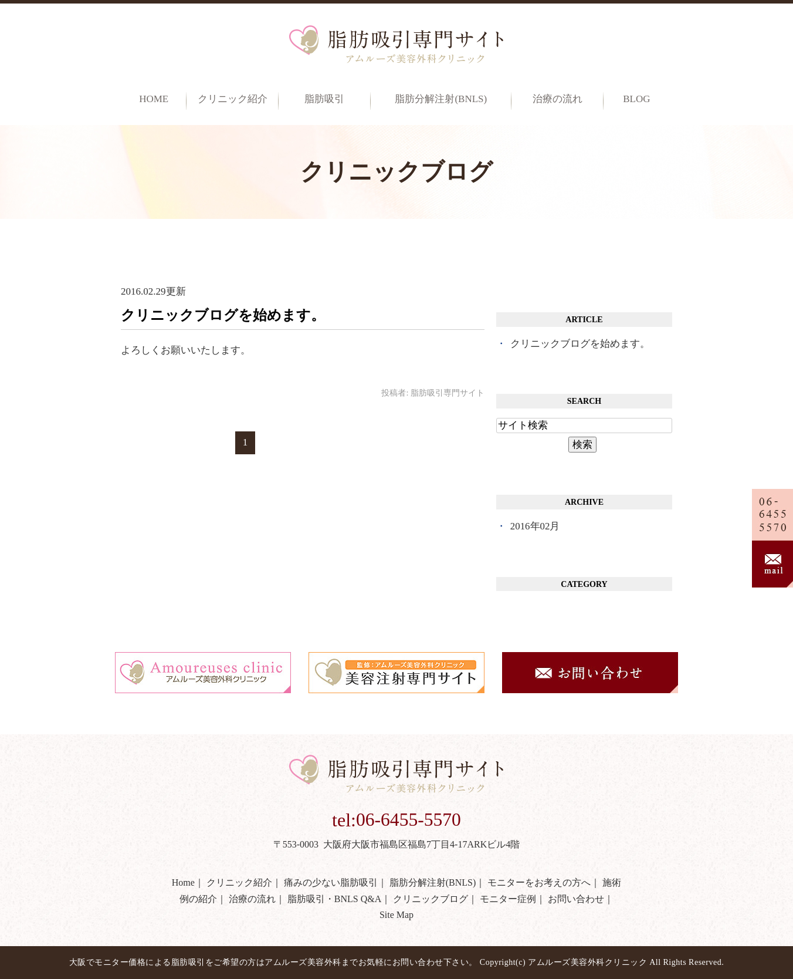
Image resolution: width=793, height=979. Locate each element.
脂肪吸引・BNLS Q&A (334, 899)
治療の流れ (557, 99)
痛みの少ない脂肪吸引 (331, 882)
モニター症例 (508, 899)
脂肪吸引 (324, 99)
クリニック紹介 (239, 882)
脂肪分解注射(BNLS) (441, 99)
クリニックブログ (430, 899)
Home (153, 99)
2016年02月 (535, 526)
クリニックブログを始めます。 (223, 315)
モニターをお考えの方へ (539, 882)
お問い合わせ (576, 899)
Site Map (396, 915)
